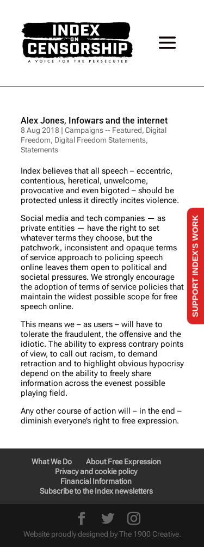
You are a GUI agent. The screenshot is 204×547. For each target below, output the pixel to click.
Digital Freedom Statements (100, 140)
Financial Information (96, 481)
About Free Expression (123, 461)
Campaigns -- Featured (103, 130)
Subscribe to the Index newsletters (96, 491)
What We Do (52, 461)
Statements (39, 149)
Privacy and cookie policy (96, 471)
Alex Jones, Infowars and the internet (94, 120)
